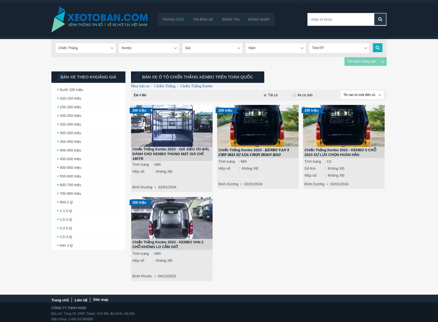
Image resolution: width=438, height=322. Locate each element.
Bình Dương (142, 187)
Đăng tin (230, 19)
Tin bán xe (203, 19)
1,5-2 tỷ (66, 219)
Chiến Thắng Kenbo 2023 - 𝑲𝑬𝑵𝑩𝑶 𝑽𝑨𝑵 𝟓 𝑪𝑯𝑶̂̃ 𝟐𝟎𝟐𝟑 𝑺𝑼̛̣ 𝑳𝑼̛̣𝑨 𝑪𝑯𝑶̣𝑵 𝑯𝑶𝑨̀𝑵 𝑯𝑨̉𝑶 (253, 152)
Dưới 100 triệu (71, 90)
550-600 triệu (70, 176)
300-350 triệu (70, 133)
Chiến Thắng (164, 86)
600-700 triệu (70, 185)
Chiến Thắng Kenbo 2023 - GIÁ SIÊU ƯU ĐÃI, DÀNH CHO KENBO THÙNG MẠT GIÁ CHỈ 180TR (171, 154)
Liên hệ (81, 300)
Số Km (310, 168)
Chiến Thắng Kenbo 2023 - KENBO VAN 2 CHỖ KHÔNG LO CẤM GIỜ (167, 244)
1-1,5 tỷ (66, 211)
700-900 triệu (70, 193)
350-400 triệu (70, 142)
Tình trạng (140, 164)
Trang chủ (173, 19)
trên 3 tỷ (66, 245)
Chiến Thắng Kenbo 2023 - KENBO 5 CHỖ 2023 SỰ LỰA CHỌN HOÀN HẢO (340, 152)
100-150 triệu (70, 98)
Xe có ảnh (303, 95)
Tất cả (270, 95)
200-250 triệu (70, 116)
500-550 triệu (70, 167)
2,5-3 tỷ (66, 237)
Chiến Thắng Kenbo (196, 86)
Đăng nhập (259, 19)
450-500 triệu (70, 159)
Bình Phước (142, 276)
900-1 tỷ (66, 202)
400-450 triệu (70, 150)
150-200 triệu (70, 107)
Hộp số (138, 171)
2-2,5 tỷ (66, 228)
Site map (100, 299)
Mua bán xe (140, 86)
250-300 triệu (70, 124)
